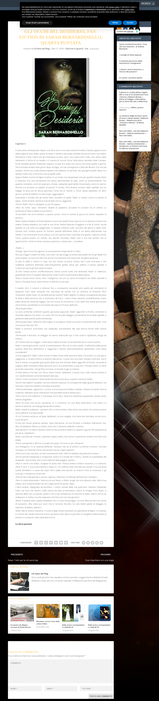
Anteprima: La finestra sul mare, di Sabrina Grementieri (133, 137)
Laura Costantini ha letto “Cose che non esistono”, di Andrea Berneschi (133, 37)
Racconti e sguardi (74, 39)
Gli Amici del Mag (42, 39)
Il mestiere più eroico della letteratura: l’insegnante (130, 52)
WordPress (51, 697)
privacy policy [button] (114, 7)
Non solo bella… (126, 126)
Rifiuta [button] (115, 23)
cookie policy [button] (129, 10)
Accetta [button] (130, 23)
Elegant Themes (26, 697)
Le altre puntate (23, 514)
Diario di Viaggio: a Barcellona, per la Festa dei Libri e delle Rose (133, 90)
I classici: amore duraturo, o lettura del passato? (131, 61)
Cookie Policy (76, 697)
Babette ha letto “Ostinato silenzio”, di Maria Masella (131, 113)
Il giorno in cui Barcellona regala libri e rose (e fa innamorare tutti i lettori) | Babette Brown (133, 85)
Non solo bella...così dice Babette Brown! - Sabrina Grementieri (133, 122)
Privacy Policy (63, 697)
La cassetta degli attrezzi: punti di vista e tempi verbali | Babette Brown (133, 108)
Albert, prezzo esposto (131, 99)
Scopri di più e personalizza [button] (37, 23)
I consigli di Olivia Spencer (130, 45)
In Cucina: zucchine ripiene (130, 68)
